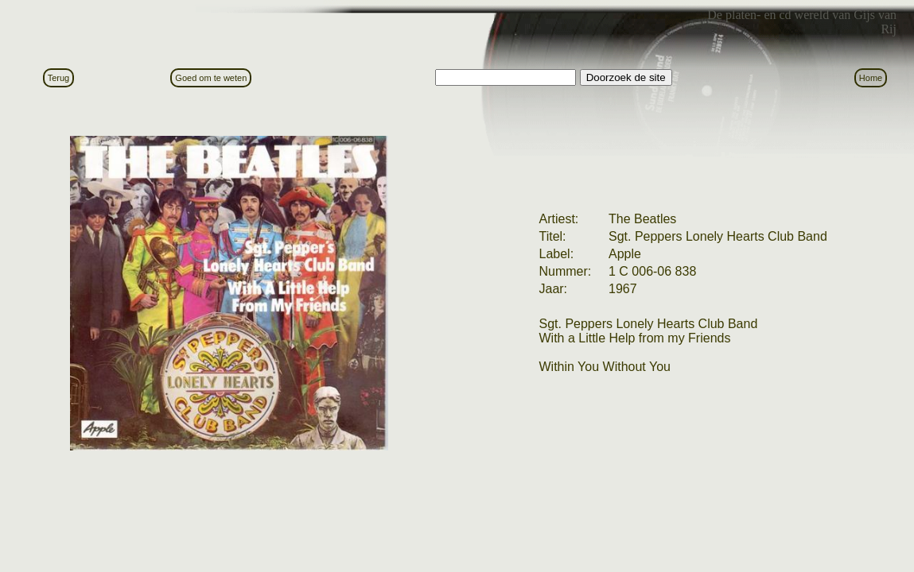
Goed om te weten (211, 78)
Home (870, 78)
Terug (59, 78)
